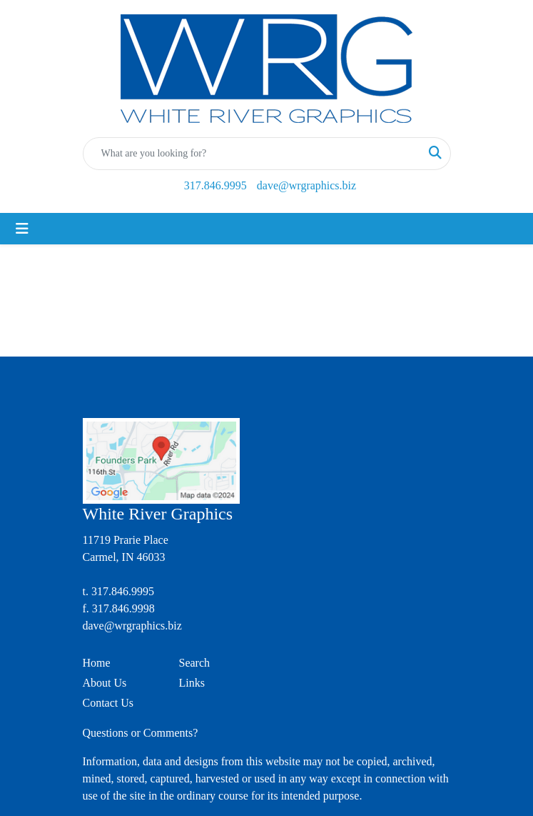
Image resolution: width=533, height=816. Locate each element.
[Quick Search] (252, 153)
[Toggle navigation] (22, 229)
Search (194, 663)
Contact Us (108, 703)
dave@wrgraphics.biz (306, 185)
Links (192, 683)
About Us (105, 683)
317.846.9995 (215, 185)
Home (97, 663)
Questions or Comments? (140, 733)
